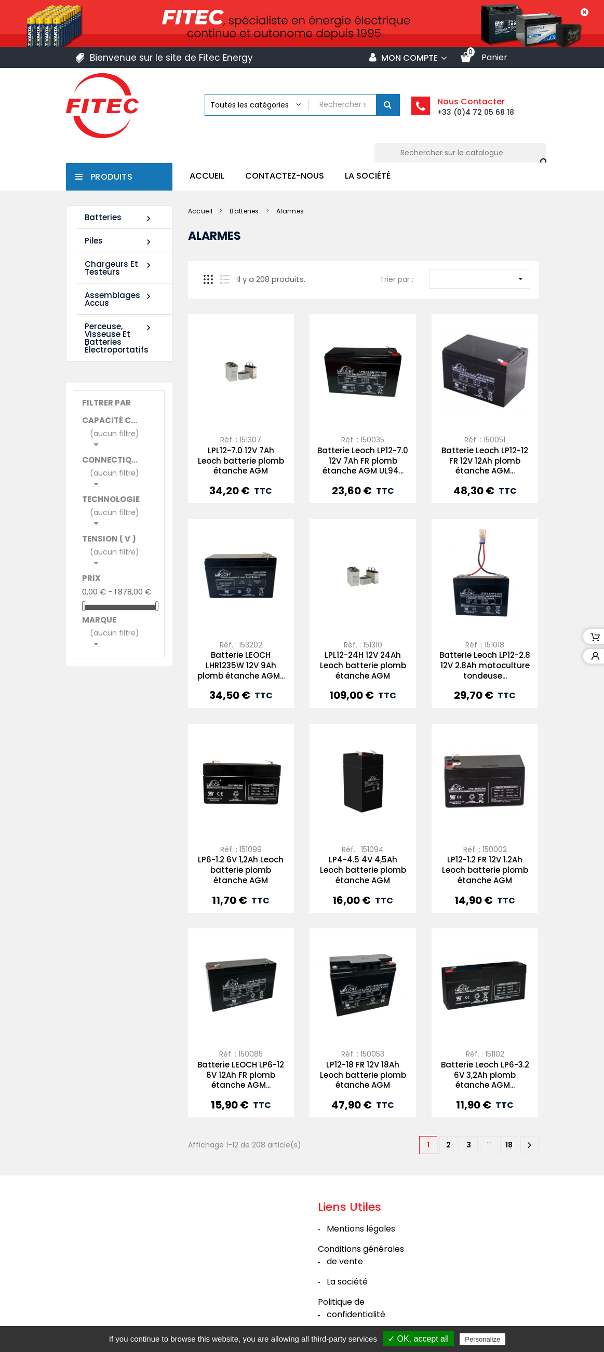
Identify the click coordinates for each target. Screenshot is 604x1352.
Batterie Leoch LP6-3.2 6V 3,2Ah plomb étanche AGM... (485, 1075)
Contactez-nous (284, 176)
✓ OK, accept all (418, 1338)
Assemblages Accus (119, 299)
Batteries (119, 218)
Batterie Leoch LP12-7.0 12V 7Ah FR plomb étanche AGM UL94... (362, 461)
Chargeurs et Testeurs (119, 268)
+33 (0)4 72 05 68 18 (475, 112)
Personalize (482, 1339)
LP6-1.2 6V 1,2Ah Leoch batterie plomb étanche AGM (241, 870)
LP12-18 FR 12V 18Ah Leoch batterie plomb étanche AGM (363, 1075)
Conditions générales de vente (361, 1255)
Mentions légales (361, 1229)
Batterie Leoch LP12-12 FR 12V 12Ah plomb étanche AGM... (484, 461)
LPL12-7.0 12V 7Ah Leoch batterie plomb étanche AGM (241, 461)
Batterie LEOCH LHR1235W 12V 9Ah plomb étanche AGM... (241, 665)
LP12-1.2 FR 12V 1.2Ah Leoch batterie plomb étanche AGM (485, 870)
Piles (119, 241)
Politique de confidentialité (351, 1308)
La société (368, 176)
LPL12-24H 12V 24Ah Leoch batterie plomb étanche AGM (363, 665)
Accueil (207, 176)
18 (509, 1145)
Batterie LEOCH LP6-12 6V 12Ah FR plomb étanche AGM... (240, 1075)
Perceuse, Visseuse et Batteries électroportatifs (119, 338)
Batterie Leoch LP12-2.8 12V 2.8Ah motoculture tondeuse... (484, 665)
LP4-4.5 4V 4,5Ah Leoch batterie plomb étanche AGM (363, 870)
